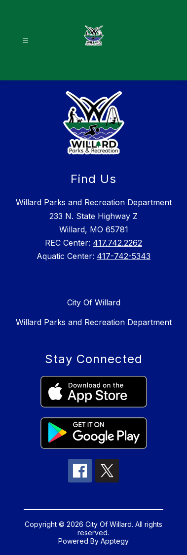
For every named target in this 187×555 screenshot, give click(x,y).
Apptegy (115, 541)
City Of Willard (93, 302)
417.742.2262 (117, 243)
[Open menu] (25, 40)
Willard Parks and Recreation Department (94, 322)
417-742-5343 (123, 256)
